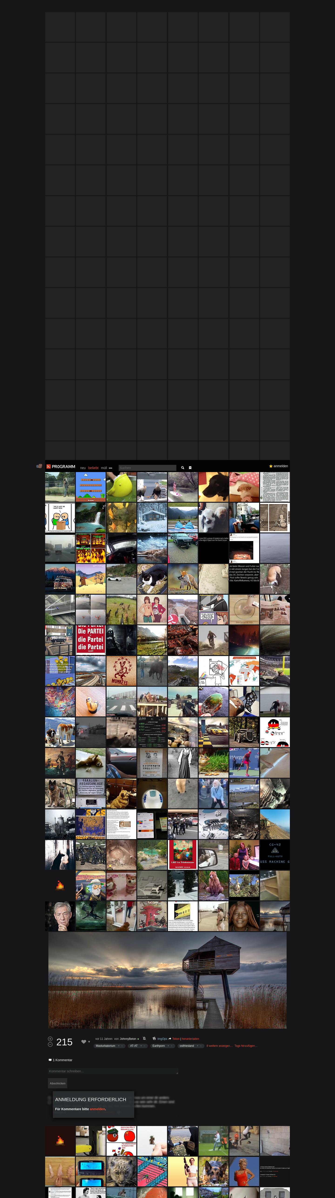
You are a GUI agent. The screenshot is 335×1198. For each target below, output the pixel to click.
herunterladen (190, 579)
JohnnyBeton (128, 579)
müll (104, 8)
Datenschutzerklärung (155, 1192)
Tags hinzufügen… (246, 586)
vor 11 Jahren (103, 579)
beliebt (93, 8)
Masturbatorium (105, 586)
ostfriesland (187, 586)
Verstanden (291, 1189)
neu (83, 8)
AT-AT (133, 586)
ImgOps (162, 579)
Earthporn (159, 586)
